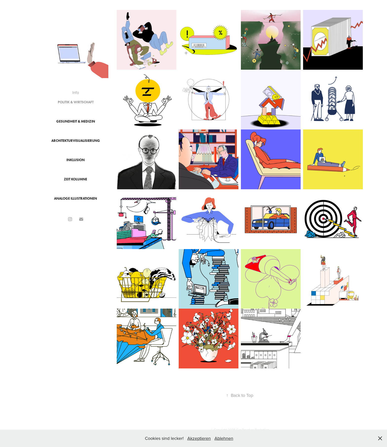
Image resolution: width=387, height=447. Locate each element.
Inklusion (75, 160)
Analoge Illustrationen (75, 198)
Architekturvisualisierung (75, 141)
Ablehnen (223, 438)
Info (75, 92)
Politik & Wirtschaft (76, 102)
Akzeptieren (199, 438)
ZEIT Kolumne (75, 179)
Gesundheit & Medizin (75, 121)
